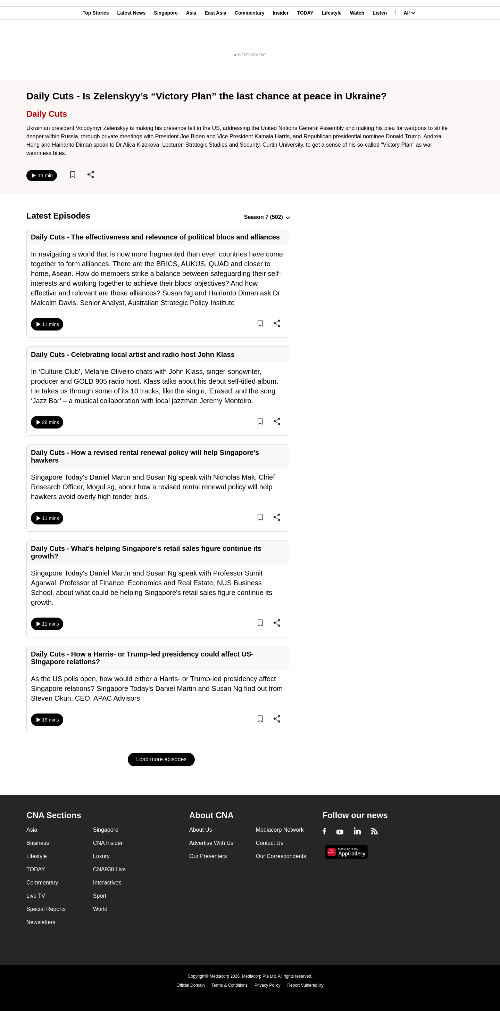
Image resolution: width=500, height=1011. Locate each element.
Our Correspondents (281, 856)
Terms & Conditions (229, 985)
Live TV (35, 896)
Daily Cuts (46, 114)
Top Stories (96, 39)
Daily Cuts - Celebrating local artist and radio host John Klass (133, 354)
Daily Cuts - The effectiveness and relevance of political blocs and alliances (155, 237)
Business (37, 843)
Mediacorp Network (280, 830)
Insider (281, 39)
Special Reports (46, 909)
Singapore (165, 39)
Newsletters (41, 922)
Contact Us (269, 843)
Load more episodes (161, 759)
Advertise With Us (211, 843)
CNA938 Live (109, 869)
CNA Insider (108, 843)
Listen (380, 39)
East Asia (215, 39)
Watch (357, 39)
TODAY (305, 39)
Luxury (101, 856)
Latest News (131, 39)
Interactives (107, 883)
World (100, 909)
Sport (99, 896)
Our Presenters (208, 856)
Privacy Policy (268, 985)
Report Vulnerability (305, 985)
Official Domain (190, 985)
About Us (200, 830)
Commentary (250, 39)
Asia (191, 39)
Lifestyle (332, 39)
